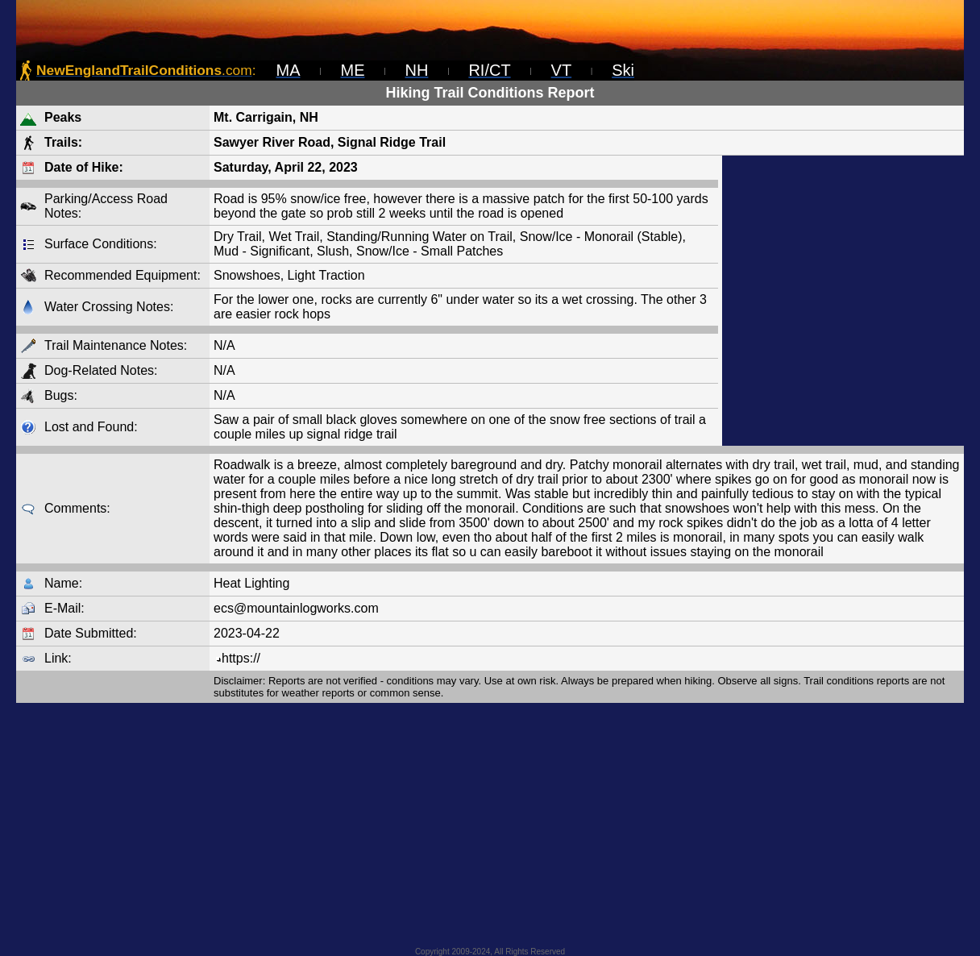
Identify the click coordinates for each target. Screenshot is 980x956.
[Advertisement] (843, 300)
